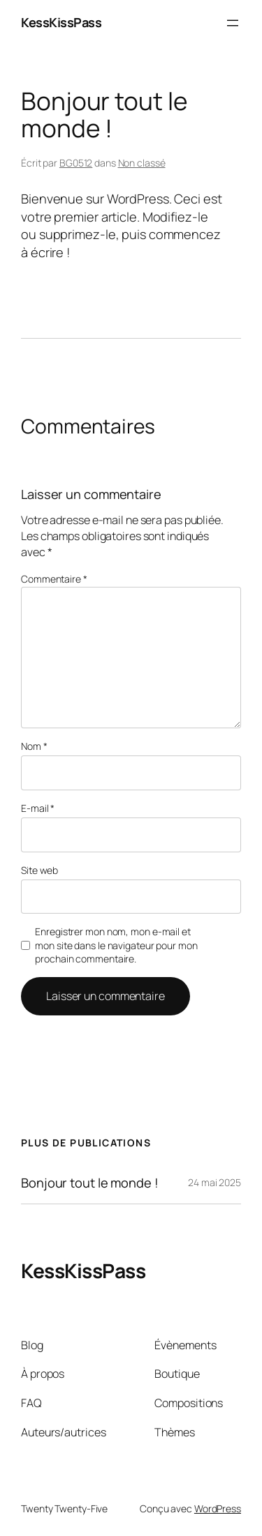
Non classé (142, 162)
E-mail (37, 808)
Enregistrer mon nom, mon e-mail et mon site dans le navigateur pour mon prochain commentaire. (116, 945)
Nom (34, 746)
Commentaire (54, 578)
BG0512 (75, 162)
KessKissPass (61, 22)
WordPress (217, 1508)
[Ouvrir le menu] (232, 23)
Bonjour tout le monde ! (90, 1183)
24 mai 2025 (214, 1182)
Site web (39, 870)
